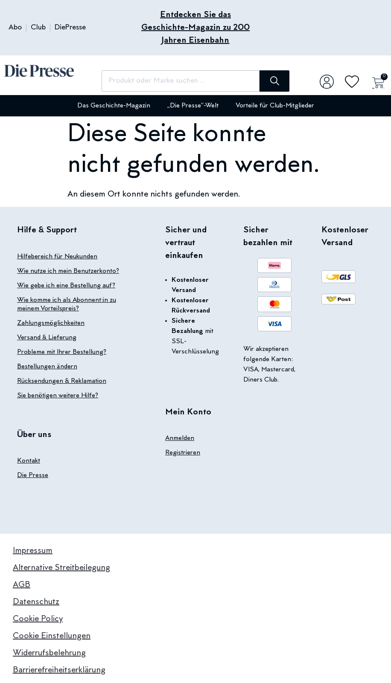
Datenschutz (36, 602)
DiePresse (70, 28)
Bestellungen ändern (47, 366)
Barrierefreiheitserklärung (59, 670)
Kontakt (28, 460)
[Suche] (274, 81)
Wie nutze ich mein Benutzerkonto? (68, 271)
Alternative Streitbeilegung (61, 568)
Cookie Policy (38, 619)
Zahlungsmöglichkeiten (51, 323)
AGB (21, 585)
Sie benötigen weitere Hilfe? (57, 395)
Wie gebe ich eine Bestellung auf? (66, 285)
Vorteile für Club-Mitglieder (275, 105)
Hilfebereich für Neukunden (57, 256)
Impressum (33, 551)
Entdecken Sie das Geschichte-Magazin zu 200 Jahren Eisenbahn (195, 28)
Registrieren (182, 452)
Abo (15, 28)
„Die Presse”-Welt (193, 105)
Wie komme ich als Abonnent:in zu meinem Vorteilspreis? (66, 304)
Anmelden (179, 438)
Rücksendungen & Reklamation (61, 381)
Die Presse (32, 475)
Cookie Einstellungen (51, 636)
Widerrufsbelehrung (49, 653)
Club (38, 28)
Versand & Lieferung (46, 337)
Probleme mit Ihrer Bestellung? (61, 352)
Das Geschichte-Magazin (113, 105)
